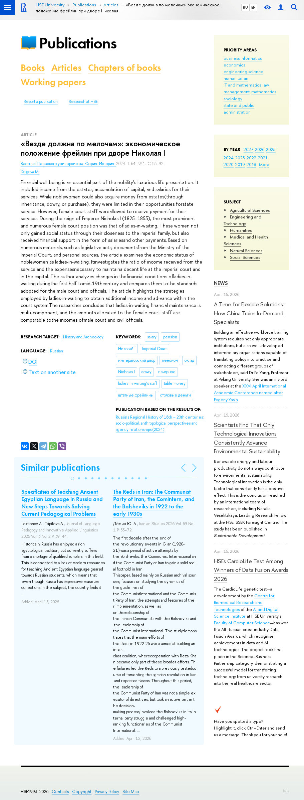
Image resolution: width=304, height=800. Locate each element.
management (237, 92)
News (221, 283)
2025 (271, 149)
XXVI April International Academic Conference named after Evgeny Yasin (250, 392)
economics (234, 65)
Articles (66, 67)
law (266, 85)
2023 (240, 158)
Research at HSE (83, 101)
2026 (259, 149)
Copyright (81, 791)
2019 (240, 164)
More (264, 164)
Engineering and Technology (242, 220)
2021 (263, 158)
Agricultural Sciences (250, 210)
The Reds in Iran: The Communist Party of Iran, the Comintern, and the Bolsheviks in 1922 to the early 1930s (154, 502)
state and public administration (239, 108)
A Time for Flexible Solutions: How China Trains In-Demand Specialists (249, 313)
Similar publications (60, 467)
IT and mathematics (242, 85)
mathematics (263, 92)
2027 (248, 149)
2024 (229, 158)
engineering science (243, 71)
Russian (56, 351)
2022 (251, 158)
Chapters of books (124, 67)
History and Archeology (83, 337)
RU (245, 7)
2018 (251, 164)
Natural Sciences (246, 251)
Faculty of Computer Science (242, 623)
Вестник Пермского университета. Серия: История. (68, 163)
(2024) (160, 423)
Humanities (241, 230)
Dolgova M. (30, 171)
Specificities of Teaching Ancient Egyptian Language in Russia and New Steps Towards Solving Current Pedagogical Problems (62, 502)
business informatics (243, 58)
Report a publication (41, 101)
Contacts (60, 791)
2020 (229, 164)
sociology (233, 99)
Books (33, 67)
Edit (286, 790)
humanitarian (236, 78)
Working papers (53, 82)
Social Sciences (245, 257)
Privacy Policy (107, 791)
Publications (77, 43)
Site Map (130, 791)
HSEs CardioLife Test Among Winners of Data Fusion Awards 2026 (251, 570)
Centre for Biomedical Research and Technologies (244, 602)
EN (253, 7)
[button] (72, 478)
